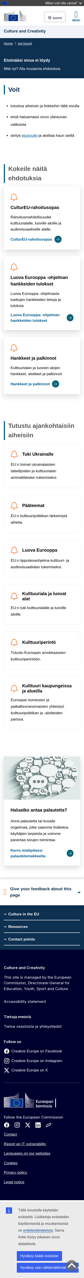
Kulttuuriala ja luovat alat (44, 596)
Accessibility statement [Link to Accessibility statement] (25, 1001)
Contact (10, 1134)
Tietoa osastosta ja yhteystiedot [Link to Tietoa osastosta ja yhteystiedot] (33, 1026)
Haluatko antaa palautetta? (39, 810)
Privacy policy (15, 1172)
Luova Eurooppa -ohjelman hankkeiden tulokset (39, 280)
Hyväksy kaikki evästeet (39, 1256)
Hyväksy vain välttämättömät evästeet (49, 1267)
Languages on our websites (27, 1153)
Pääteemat (33, 505)
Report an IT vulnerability (25, 1144)
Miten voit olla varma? (63, 3)
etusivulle (29, 135)
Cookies (10, 1163)
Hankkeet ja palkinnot (33, 358)
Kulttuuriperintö (39, 642)
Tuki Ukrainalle (38, 454)
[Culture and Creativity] (15, 15)
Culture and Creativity (24, 967)
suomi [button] (55, 18)
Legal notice (14, 1182)
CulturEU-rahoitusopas (35, 207)
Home (8, 43)
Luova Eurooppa (39, 550)
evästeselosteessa (38, 1230)
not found (25, 43)
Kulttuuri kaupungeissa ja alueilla (47, 688)
